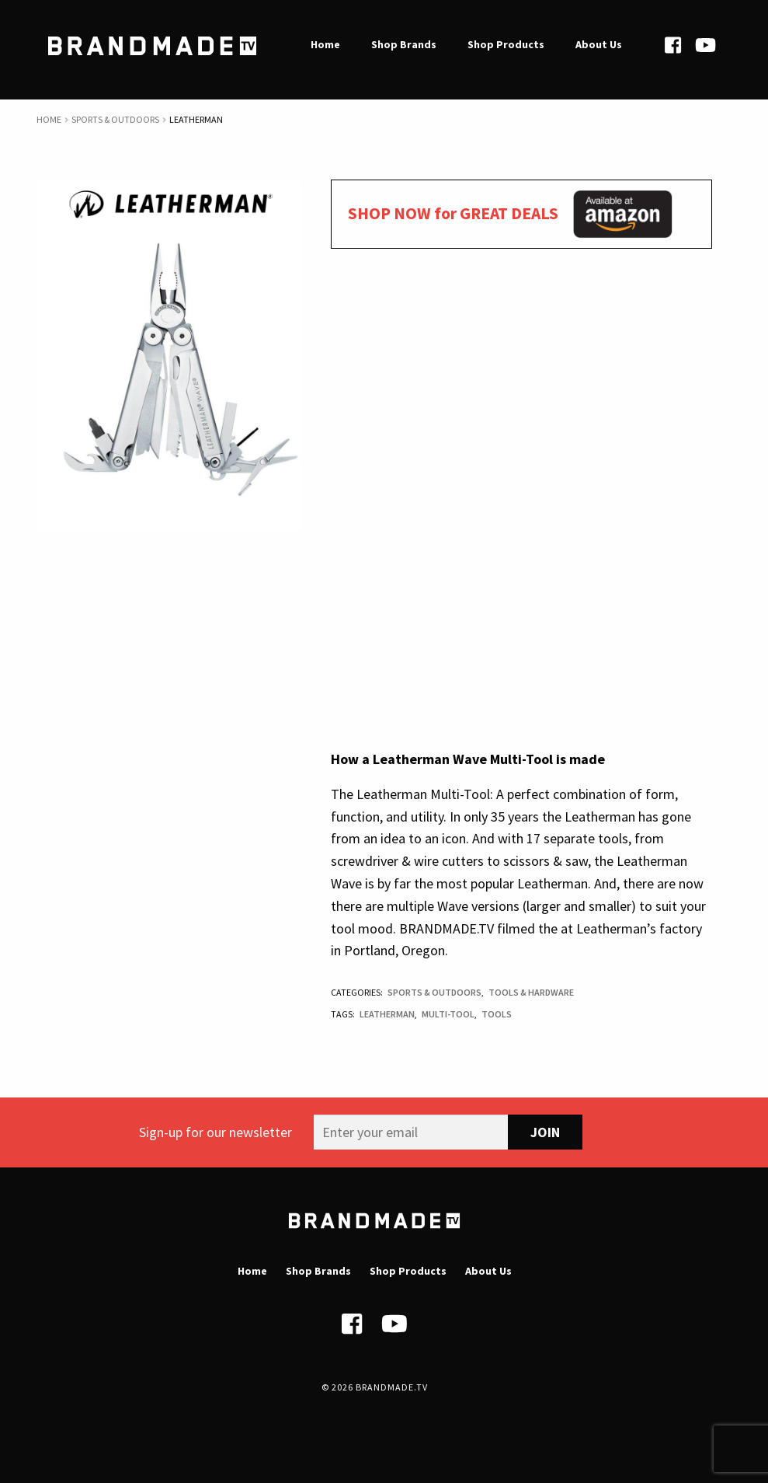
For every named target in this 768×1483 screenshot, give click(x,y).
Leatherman (387, 1014)
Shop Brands (318, 1271)
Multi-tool (448, 1014)
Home (48, 119)
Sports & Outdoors (115, 119)
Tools (496, 1014)
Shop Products (408, 1271)
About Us (488, 1271)
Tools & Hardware (531, 992)
